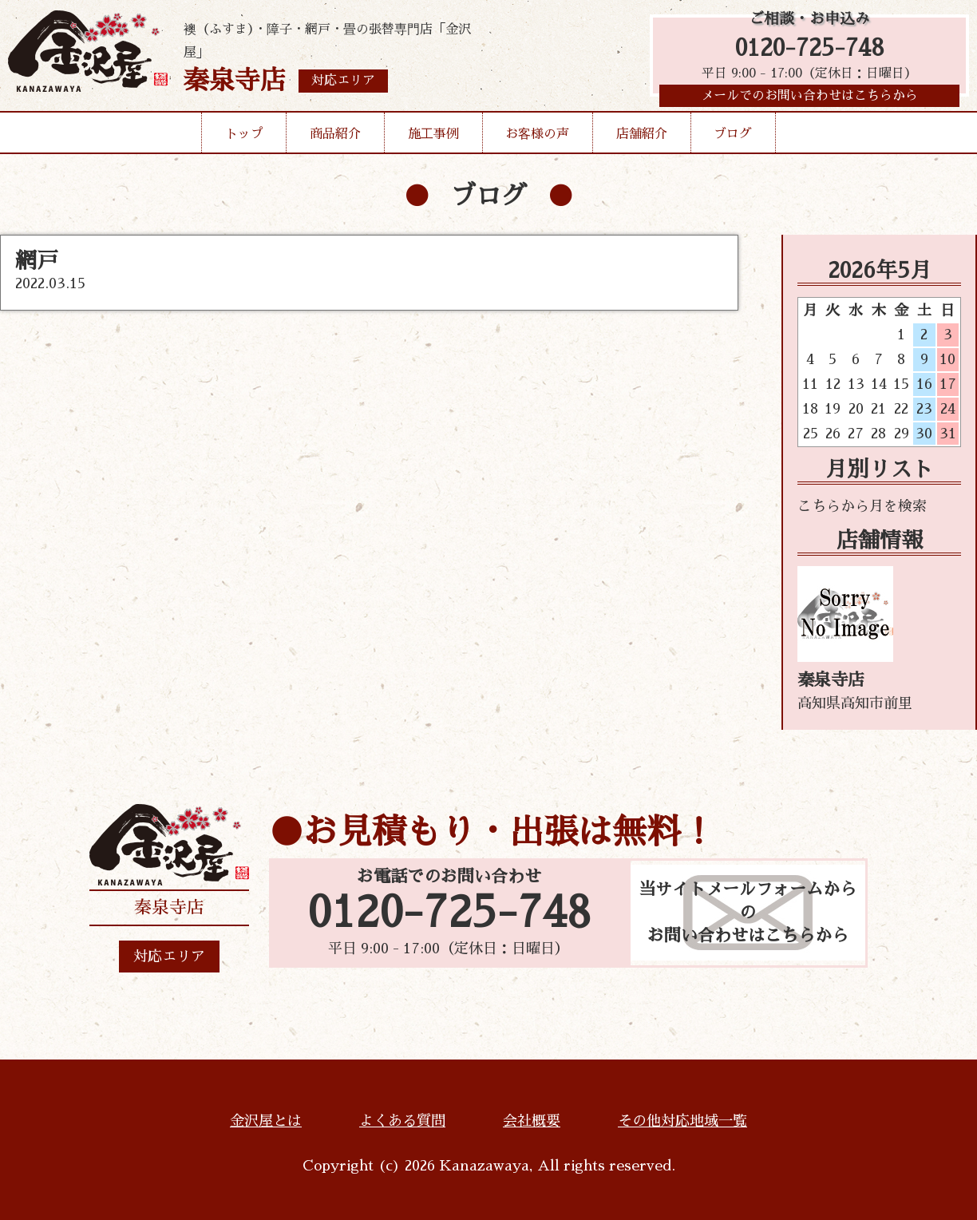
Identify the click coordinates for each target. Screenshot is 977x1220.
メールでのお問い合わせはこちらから (809, 99)
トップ (244, 139)
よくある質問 (402, 1121)
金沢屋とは (266, 1121)
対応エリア (169, 956)
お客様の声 (537, 139)
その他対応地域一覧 (682, 1121)
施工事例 (433, 139)
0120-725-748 (809, 49)
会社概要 (531, 1121)
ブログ (733, 139)
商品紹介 (335, 139)
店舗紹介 (641, 139)
